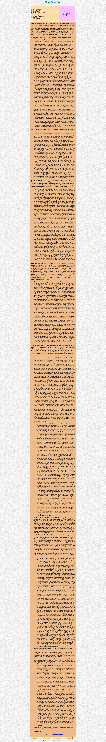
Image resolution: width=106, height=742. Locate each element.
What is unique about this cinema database (53, 740)
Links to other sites (65, 15)
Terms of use (61, 734)
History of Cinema (65, 12)
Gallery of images (65, 14)
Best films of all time (66, 13)
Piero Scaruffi (55, 734)
